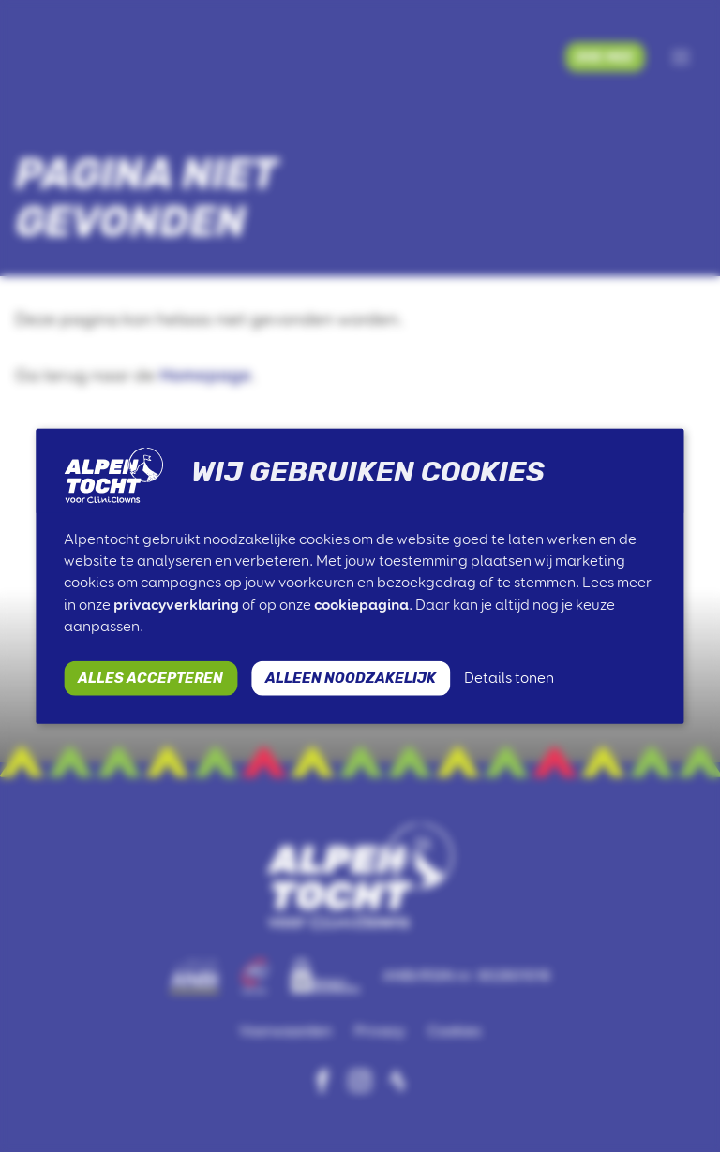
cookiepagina (361, 603)
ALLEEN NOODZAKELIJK (350, 677)
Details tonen (509, 678)
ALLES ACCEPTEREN (150, 677)
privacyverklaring (176, 603)
